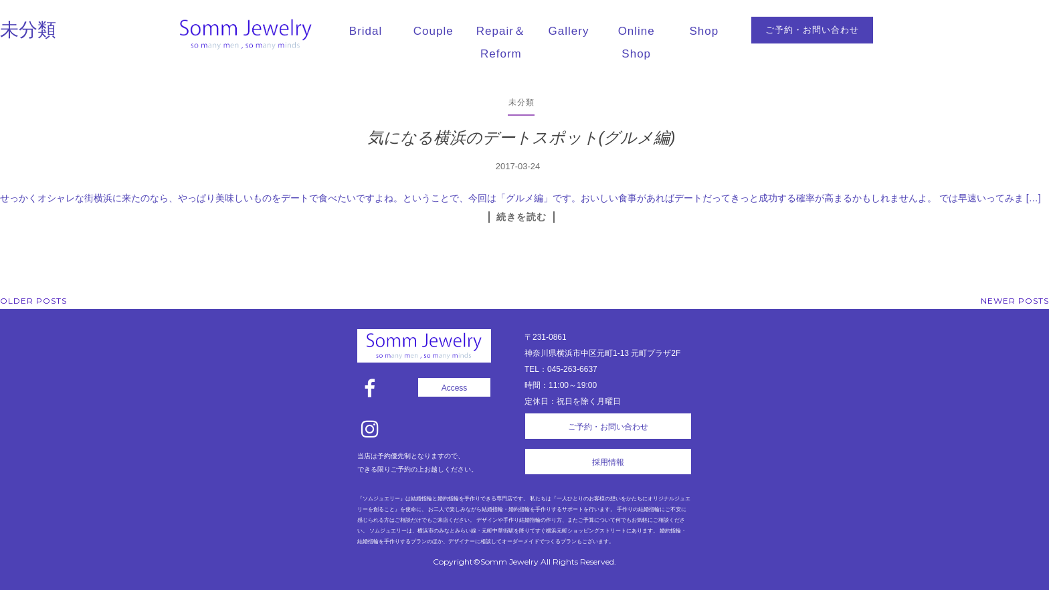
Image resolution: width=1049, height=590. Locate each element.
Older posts (33, 301)
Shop (704, 31)
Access (455, 388)
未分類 (521, 102)
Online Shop (636, 42)
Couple (433, 31)
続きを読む (521, 216)
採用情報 (608, 462)
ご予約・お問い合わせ (812, 30)
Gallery (569, 31)
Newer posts (1015, 301)
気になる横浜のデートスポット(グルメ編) (521, 137)
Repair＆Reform (501, 42)
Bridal (365, 31)
